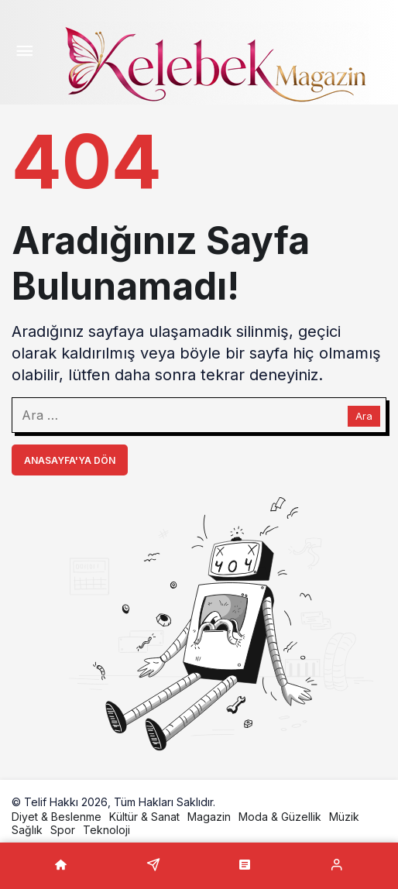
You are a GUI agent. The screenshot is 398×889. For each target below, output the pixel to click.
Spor (62, 829)
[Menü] (24, 52)
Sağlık (27, 829)
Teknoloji (106, 829)
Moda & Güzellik (279, 816)
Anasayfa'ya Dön (69, 460)
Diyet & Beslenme (56, 816)
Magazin (209, 816)
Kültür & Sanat (144, 816)
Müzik (344, 816)
